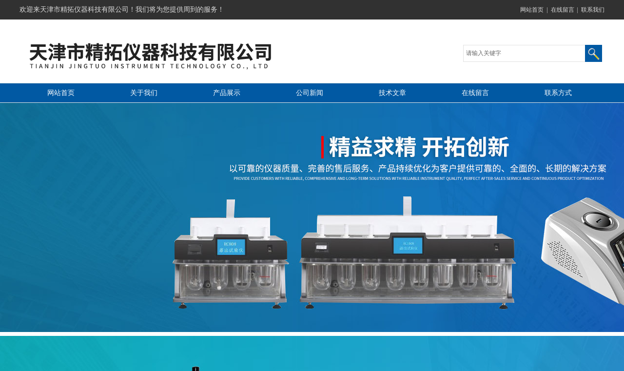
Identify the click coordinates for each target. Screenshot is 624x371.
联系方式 (558, 93)
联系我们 (592, 9)
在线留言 (562, 9)
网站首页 (532, 9)
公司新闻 (309, 93)
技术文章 (392, 93)
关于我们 (143, 93)
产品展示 (226, 93)
